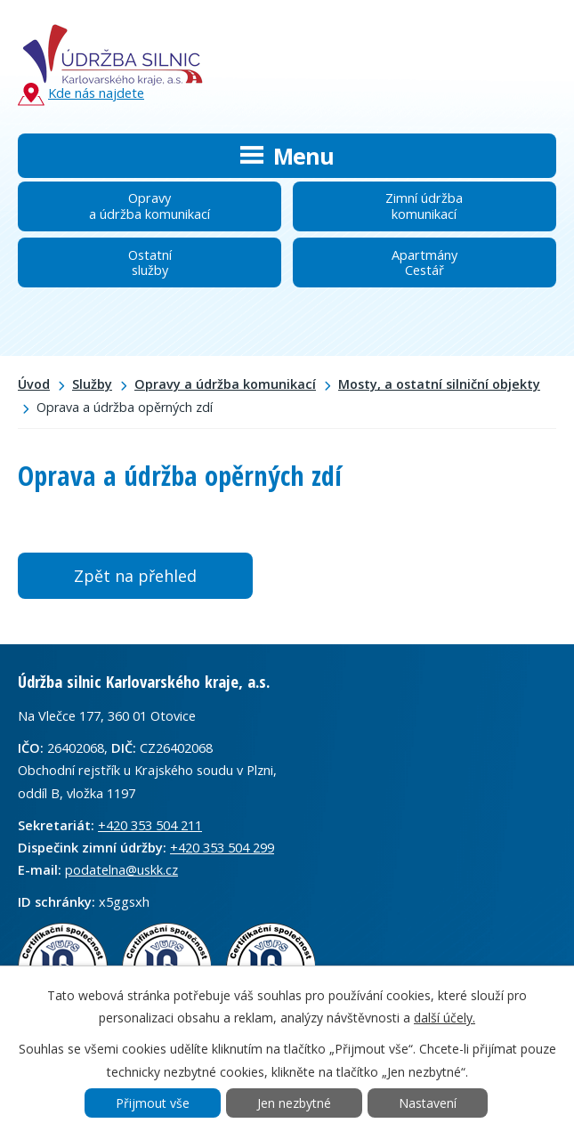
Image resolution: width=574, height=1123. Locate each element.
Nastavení (428, 1103)
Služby (92, 384)
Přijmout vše (153, 1103)
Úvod (34, 384)
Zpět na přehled (135, 575)
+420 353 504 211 (150, 825)
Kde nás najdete (81, 94)
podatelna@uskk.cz (121, 869)
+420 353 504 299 (222, 847)
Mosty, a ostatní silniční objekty (439, 384)
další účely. (444, 1017)
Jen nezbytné (294, 1103)
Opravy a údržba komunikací (225, 384)
